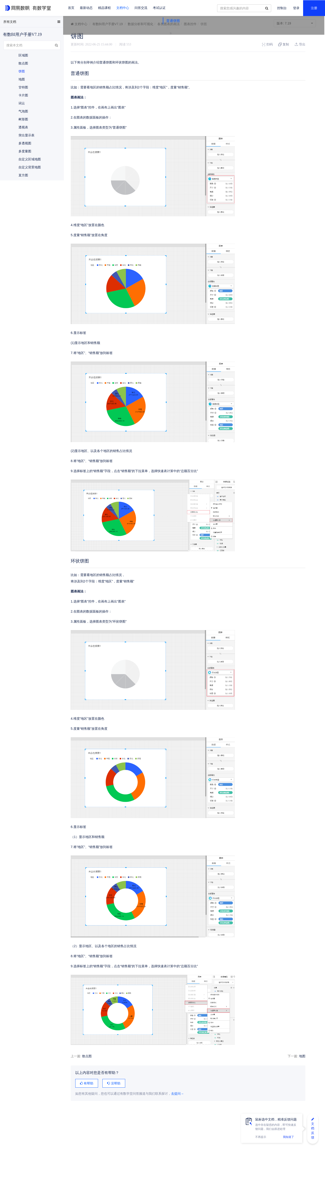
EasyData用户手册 (14, 22)
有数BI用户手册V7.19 (107, 24)
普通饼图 (281, 44)
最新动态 (86, 8)
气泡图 (23, 111)
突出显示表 (26, 135)
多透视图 (24, 143)
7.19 (295, 23)
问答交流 (141, 8)
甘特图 (23, 87)
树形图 (23, 119)
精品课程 (104, 8)
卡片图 (23, 95)
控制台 (282, 8)
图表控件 (190, 24)
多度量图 (24, 151)
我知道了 (288, 1137)
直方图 (23, 175)
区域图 (23, 55)
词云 (21, 103)
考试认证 (159, 8)
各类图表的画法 (168, 24)
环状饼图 (281, 51)
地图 (260, 1056)
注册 (314, 8)
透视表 (23, 127)
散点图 (87, 1056)
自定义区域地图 (29, 159)
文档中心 (122, 8)
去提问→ (177, 1093)
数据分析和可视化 (140, 24)
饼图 (21, 71)
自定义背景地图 (29, 167)
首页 (71, 8)
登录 (296, 8)
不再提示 (260, 1137)
